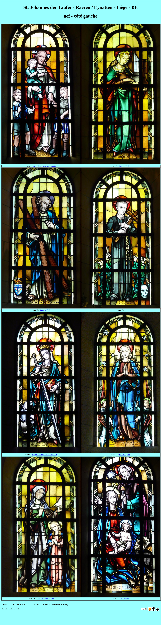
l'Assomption (124, 454)
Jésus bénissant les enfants (44, 166)
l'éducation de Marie (45, 599)
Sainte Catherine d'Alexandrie (44, 454)
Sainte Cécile (124, 166)
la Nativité (124, 599)
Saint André (45, 310)
